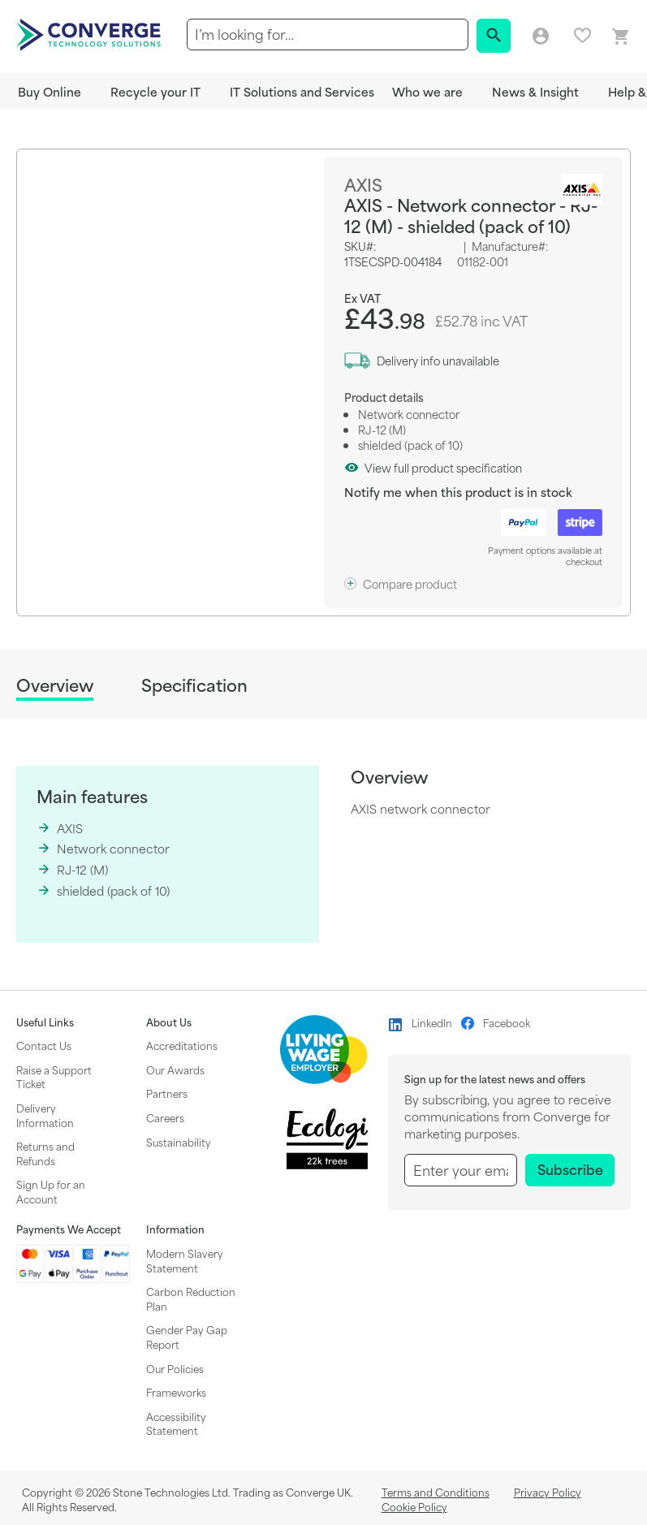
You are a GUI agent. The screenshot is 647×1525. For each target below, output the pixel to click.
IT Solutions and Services (302, 91)
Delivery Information (45, 1114)
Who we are (427, 91)
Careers (165, 1117)
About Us (169, 1022)
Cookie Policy (414, 1506)
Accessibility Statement (176, 1423)
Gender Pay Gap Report (186, 1336)
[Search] (494, 36)
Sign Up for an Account (50, 1191)
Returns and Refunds (45, 1153)
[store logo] (91, 33)
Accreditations (182, 1045)
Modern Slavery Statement (184, 1260)
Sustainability (178, 1142)
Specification (194, 685)
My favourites (582, 35)
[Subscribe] (570, 1170)
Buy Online (49, 91)
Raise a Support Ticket (54, 1076)
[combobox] (327, 34)
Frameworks (176, 1392)
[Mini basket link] (621, 37)
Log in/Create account (540, 36)
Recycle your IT (155, 91)
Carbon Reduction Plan (190, 1298)
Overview (54, 686)
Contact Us (43, 1045)
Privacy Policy (547, 1492)
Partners (167, 1093)
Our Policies (175, 1368)
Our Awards (175, 1069)
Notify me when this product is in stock (458, 491)
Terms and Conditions (436, 1492)
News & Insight (535, 91)
